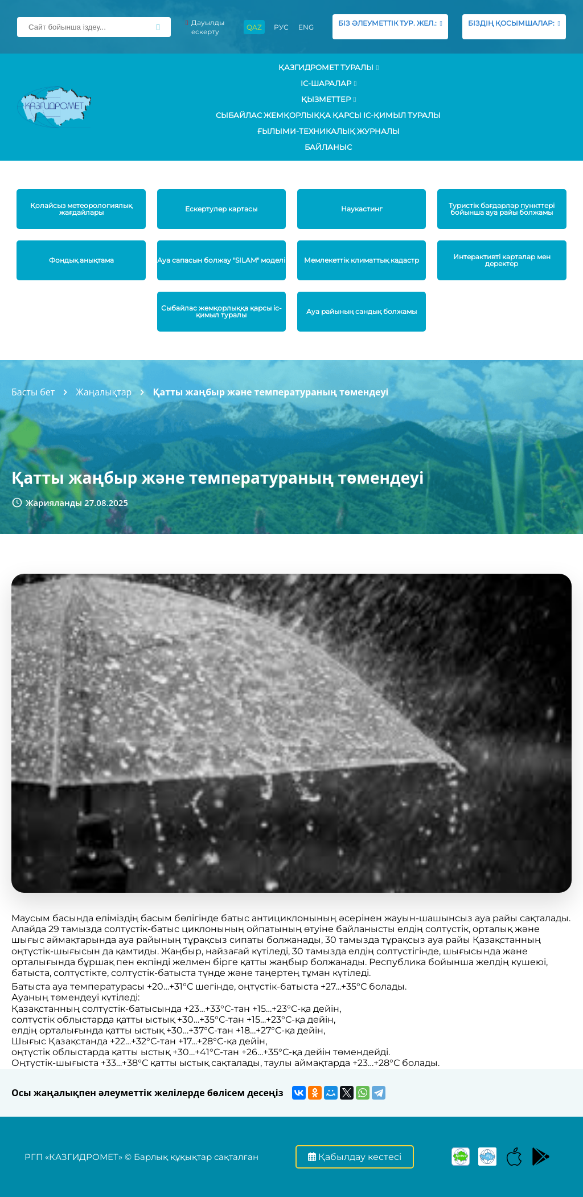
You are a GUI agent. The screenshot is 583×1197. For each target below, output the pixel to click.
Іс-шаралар (329, 83)
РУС (281, 27)
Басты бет (33, 392)
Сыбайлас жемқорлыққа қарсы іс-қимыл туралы (328, 115)
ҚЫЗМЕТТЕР (328, 99)
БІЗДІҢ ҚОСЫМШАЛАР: (514, 26)
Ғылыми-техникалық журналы (328, 131)
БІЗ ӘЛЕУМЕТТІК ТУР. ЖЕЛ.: (390, 26)
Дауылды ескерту (205, 27)
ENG (306, 27)
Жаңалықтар (104, 392)
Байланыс (328, 147)
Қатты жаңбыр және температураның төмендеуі (270, 392)
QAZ (254, 27)
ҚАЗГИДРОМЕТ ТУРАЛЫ (328, 67)
